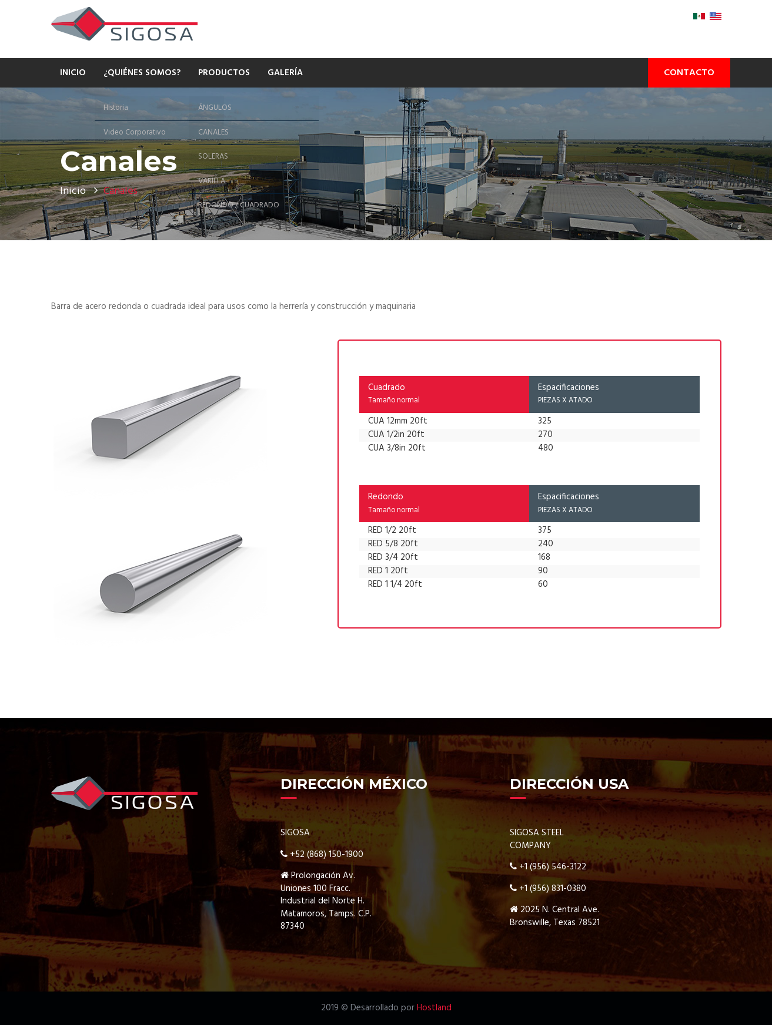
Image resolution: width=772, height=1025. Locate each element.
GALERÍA (285, 73)
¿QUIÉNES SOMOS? (142, 73)
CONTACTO (689, 72)
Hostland (434, 1008)
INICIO (73, 73)
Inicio (73, 191)
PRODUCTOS (224, 73)
